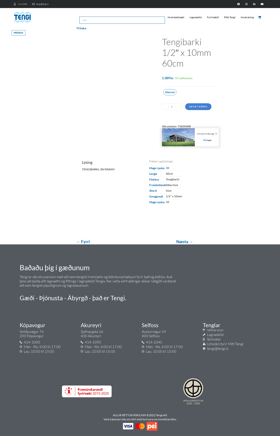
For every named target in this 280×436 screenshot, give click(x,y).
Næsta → (184, 241)
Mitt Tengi (229, 17)
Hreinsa (18, 33)
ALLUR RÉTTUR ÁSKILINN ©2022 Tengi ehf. (140, 415)
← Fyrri (83, 241)
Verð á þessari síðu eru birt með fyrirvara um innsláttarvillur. (140, 419)
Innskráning (247, 17)
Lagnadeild (196, 17)
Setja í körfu (198, 106)
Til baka (81, 28)
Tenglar (211, 325)
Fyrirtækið (213, 17)
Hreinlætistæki (176, 17)
